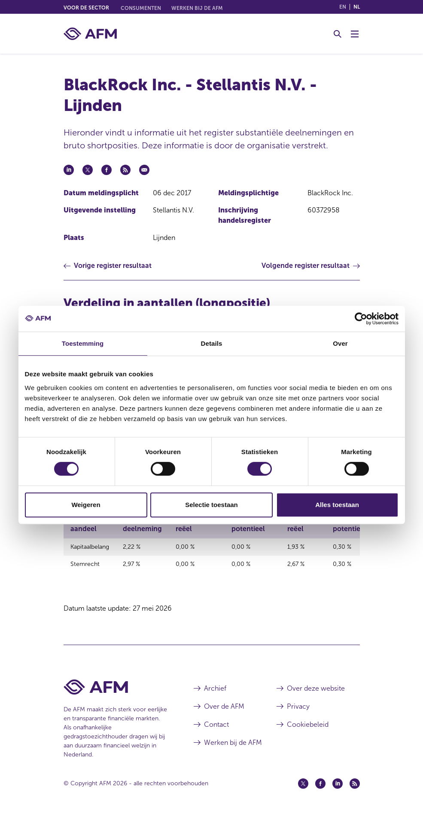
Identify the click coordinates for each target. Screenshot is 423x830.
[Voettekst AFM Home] (116, 700)
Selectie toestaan (211, 504)
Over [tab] (340, 343)
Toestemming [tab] (83, 343)
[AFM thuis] (90, 34)
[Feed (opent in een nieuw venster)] (355, 797)
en (342, 7)
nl (356, 7)
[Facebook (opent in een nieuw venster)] (320, 797)
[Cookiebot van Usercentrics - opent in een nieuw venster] (361, 318)
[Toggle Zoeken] (337, 34)
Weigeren (85, 504)
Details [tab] (211, 343)
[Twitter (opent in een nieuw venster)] (303, 797)
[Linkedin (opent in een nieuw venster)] (337, 797)
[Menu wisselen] (355, 34)
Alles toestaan (337, 504)
